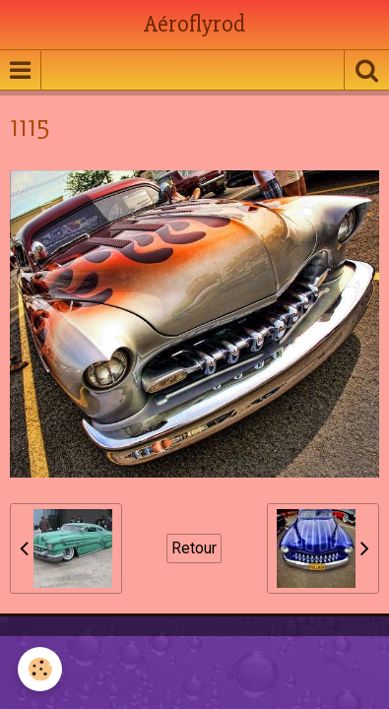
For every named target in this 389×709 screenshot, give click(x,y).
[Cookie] (40, 669)
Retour (194, 548)
